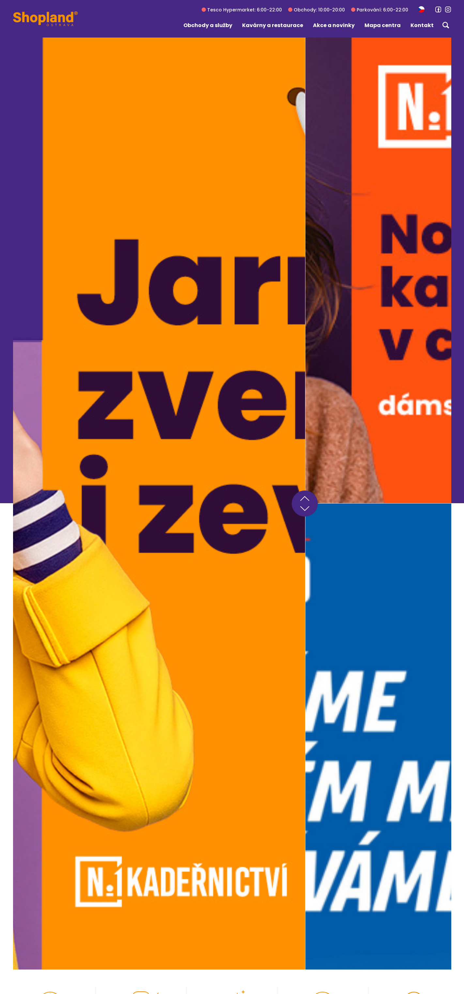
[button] (421, 9)
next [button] (305, 510)
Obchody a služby (207, 25)
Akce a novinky (334, 25)
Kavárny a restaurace (272, 25)
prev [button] (305, 497)
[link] (438, 9)
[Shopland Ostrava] (45, 18)
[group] (159, 503)
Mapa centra (382, 25)
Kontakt (422, 25)
